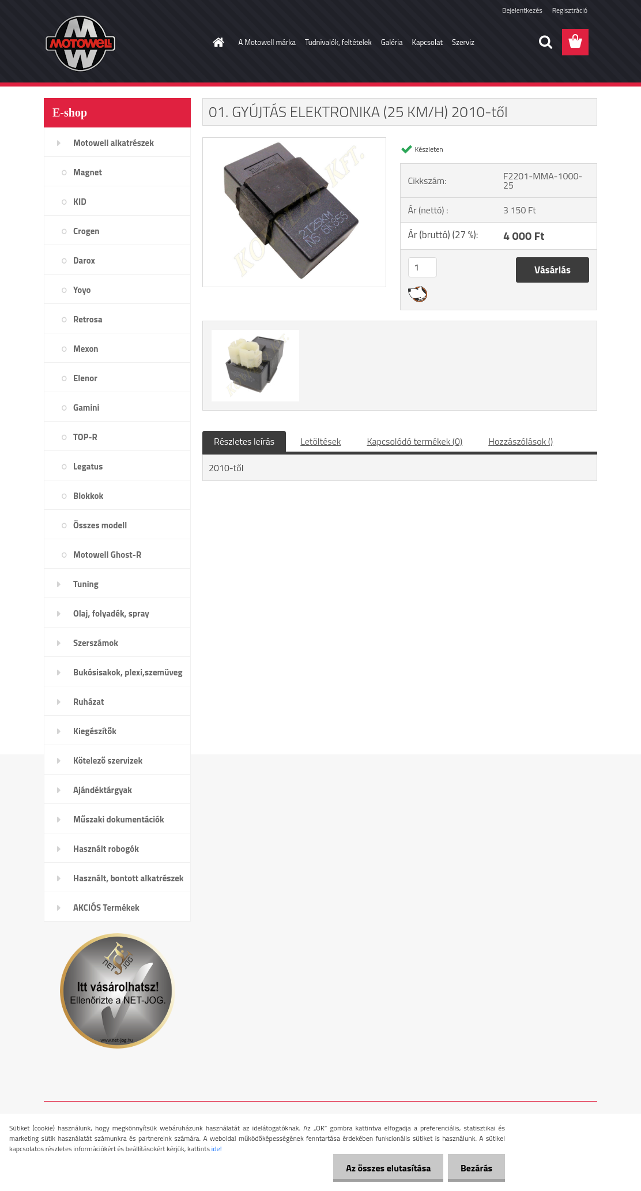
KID (79, 201)
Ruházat (88, 701)
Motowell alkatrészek (113, 142)
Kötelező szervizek (107, 760)
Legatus (88, 466)
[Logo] (123, 43)
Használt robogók (106, 848)
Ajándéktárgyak (102, 789)
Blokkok (88, 495)
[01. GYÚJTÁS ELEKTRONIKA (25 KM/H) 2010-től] (294, 142)
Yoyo (82, 289)
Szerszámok (95, 642)
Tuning (86, 584)
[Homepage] (217, 42)
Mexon (86, 348)
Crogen (86, 231)
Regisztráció (569, 10)
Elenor (85, 378)
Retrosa (88, 319)
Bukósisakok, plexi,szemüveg (127, 672)
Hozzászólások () (520, 441)
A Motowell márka (267, 42)
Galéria (392, 42)
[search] (545, 42)
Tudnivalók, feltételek (338, 42)
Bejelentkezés (522, 10)
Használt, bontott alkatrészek (128, 878)
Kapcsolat (427, 42)
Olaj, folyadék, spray (111, 613)
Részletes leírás (244, 441)
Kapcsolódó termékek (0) (414, 441)
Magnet (87, 172)
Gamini (86, 407)
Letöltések (320, 441)
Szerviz (463, 42)
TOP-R (85, 437)
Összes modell (100, 525)
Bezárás (475, 1168)
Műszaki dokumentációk (118, 819)
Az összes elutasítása (383, 1168)
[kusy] (422, 267)
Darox (84, 260)
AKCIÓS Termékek (106, 907)
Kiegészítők (94, 731)
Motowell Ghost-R (107, 554)
